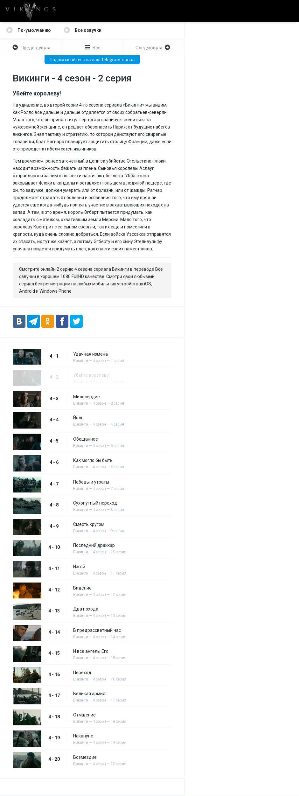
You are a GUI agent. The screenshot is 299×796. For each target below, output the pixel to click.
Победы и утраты (91, 482)
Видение (82, 587)
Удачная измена (90, 354)
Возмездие (85, 757)
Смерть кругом (88, 524)
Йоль (78, 417)
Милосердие (86, 396)
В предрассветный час (97, 630)
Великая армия (89, 693)
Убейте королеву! (91, 375)
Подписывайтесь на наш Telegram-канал (92, 59)
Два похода (85, 608)
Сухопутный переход (95, 503)
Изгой (79, 566)
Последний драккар (94, 545)
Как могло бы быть (93, 460)
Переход (82, 672)
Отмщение (84, 714)
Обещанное (85, 439)
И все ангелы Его (90, 651)
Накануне (83, 735)
